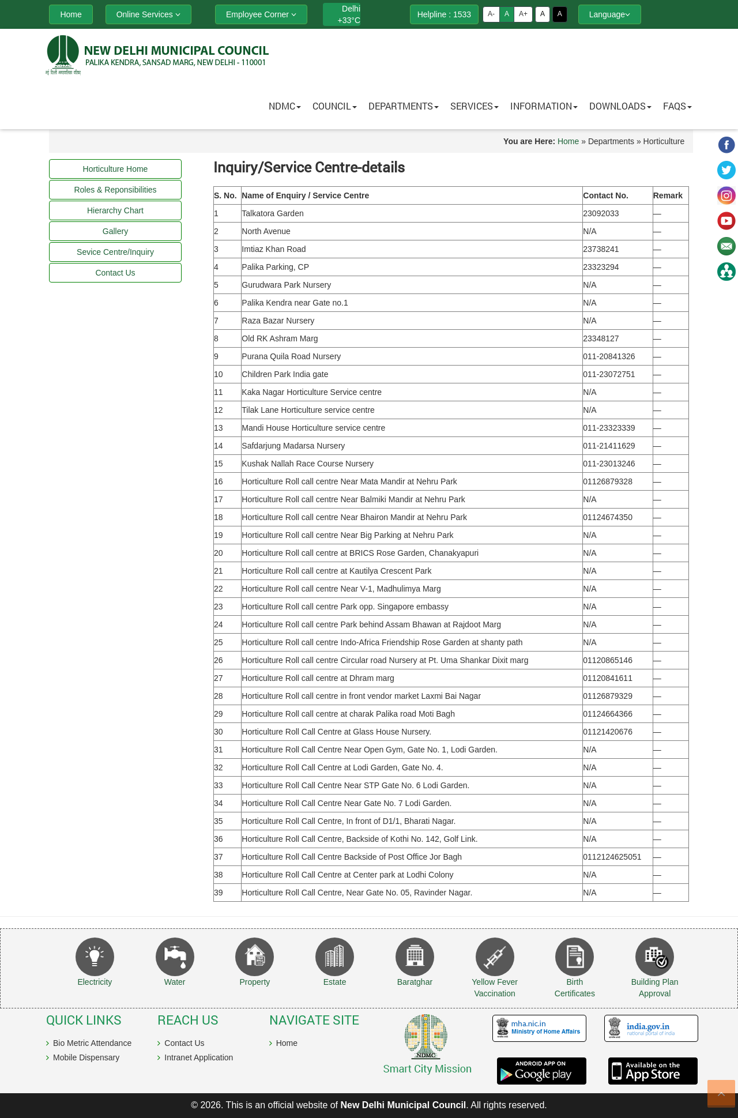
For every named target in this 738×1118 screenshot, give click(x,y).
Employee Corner (261, 14)
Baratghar (414, 982)
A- (491, 14)
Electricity (94, 982)
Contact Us (184, 1043)
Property (254, 982)
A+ (523, 14)
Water (175, 982)
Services (474, 106)
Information (544, 106)
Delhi (351, 8)
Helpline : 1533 (444, 14)
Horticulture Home (115, 169)
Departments (403, 106)
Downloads (620, 106)
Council (334, 106)
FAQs (677, 106)
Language (609, 14)
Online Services (148, 14)
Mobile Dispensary (86, 1057)
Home (568, 141)
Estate (335, 982)
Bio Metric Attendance (92, 1043)
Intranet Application (198, 1057)
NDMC (285, 106)
